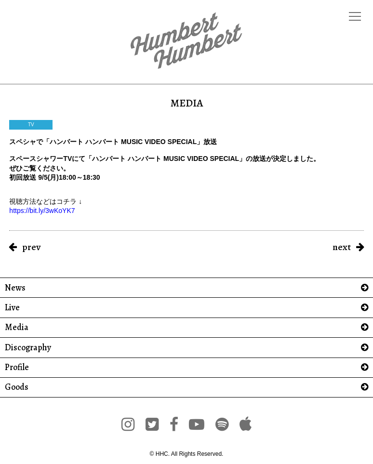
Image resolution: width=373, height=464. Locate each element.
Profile (17, 367)
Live (12, 307)
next (342, 246)
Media (16, 327)
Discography (28, 347)
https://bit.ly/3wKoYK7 (42, 210)
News (15, 287)
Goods (16, 387)
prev (31, 246)
